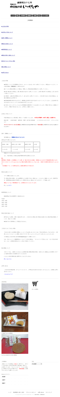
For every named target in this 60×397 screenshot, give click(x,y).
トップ (12, 15)
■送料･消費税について (6, 38)
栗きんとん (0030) (5, 311)
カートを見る (45, 15)
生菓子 (3, 380)
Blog (39, 15)
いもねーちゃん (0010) (6, 333)
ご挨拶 (34, 15)
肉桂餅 (3, 376)
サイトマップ (49, 392)
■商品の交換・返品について (8, 55)
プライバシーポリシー (31, 392)
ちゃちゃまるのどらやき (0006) (9, 355)
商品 (17, 15)
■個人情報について (6, 66)
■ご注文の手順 (5, 26)
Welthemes (42, 394)
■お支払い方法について (7, 32)
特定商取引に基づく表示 (18, 392)
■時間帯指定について (6, 49)
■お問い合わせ (5, 72)
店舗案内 (29, 15)
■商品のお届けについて (7, 43)
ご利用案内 (22, 15)
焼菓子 (3, 383)
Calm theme (37, 394)
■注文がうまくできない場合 (8, 61)
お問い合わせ (41, 392)
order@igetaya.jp (22, 236)
